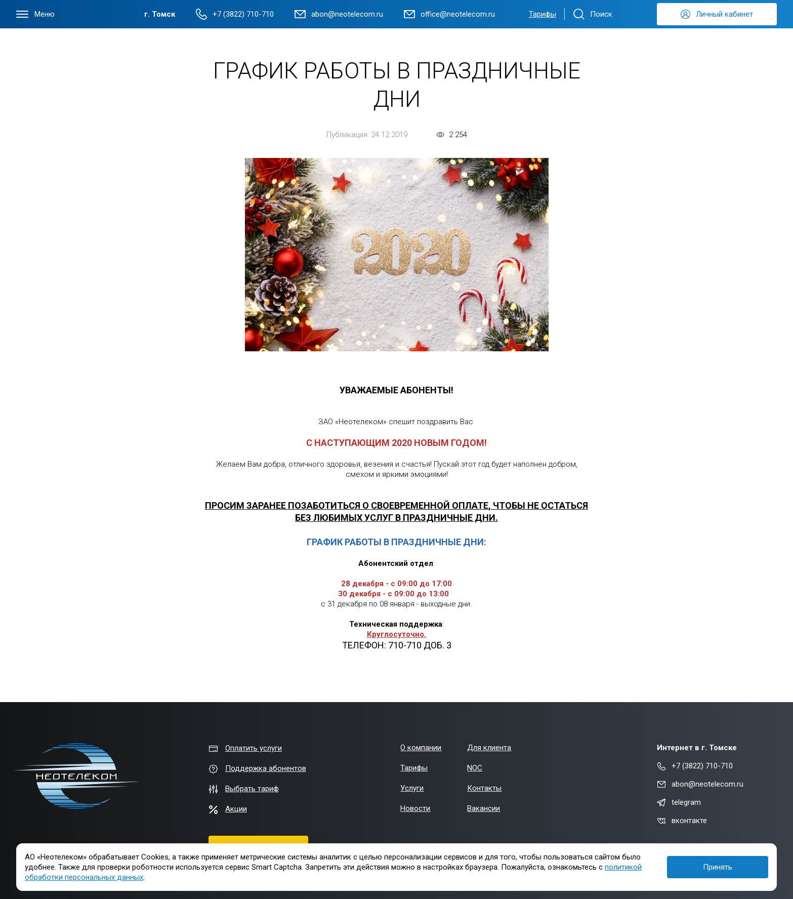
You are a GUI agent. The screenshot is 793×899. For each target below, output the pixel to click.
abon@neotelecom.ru (700, 784)
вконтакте (682, 820)
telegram (679, 802)
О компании (420, 747)
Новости (415, 808)
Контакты (484, 788)
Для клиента (489, 747)
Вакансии (483, 808)
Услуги (412, 788)
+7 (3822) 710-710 (695, 765)
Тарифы (542, 14)
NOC (474, 767)
